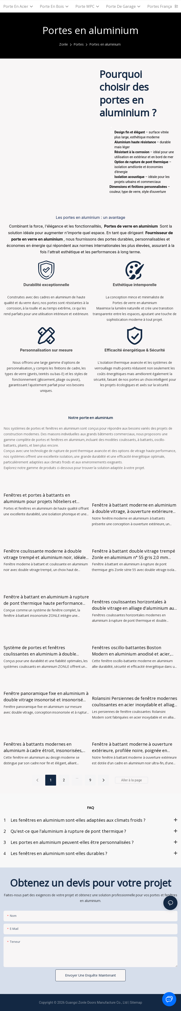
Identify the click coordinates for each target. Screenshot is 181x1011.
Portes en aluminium (105, 44)
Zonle (63, 44)
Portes (79, 44)
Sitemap (136, 1002)
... (77, 777)
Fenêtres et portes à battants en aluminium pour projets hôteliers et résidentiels (40, 498)
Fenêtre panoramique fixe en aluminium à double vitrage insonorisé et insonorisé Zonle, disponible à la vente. (46, 696)
